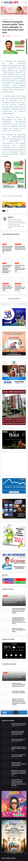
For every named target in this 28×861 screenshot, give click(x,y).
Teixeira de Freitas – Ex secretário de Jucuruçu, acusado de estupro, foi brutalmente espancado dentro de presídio (18, 782)
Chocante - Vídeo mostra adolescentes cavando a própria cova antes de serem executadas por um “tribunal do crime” (18, 701)
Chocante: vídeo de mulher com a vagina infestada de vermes (18, 724)
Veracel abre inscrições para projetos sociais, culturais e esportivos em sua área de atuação (19, 610)
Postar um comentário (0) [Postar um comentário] (14, 298)
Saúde (11, 19)
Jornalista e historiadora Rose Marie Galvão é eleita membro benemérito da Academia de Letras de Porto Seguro (19, 620)
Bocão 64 (10, 217)
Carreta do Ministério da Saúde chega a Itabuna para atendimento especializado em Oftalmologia (7, 269)
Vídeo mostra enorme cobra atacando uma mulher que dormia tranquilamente (17, 733)
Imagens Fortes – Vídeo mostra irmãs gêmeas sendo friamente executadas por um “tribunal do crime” (18, 772)
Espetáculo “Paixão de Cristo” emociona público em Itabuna (19, 630)
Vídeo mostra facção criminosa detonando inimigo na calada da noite (19, 748)
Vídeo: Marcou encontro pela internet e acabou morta (18, 740)
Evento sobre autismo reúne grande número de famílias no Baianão (20, 248)
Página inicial (5, 19)
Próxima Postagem (21, 304)
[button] (2, 2)
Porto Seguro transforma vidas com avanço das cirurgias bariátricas (20, 288)
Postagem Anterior (6, 304)
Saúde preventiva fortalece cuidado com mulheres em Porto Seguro (7, 288)
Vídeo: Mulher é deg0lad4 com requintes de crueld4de (18, 692)
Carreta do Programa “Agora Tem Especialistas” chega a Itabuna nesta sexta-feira (20, 268)
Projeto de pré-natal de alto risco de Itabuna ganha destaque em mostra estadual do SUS (7, 249)
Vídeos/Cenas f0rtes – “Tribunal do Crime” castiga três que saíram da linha (18, 685)
